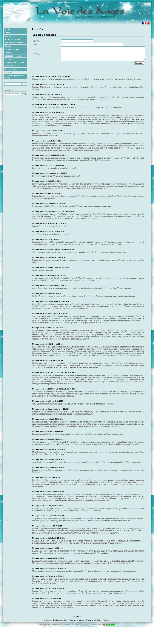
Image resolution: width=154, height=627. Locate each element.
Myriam (50, 576)
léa (49, 181)
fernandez (51, 223)
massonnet (52, 173)
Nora (49, 193)
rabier (50, 401)
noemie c (51, 231)
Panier (7, 33)
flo (48, 477)
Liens (79, 617)
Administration (97, 624)
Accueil (8, 30)
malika (50, 419)
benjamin (51, 155)
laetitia (50, 467)
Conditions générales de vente (14, 77)
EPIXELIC (87, 624)
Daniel (50, 548)
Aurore (50, 558)
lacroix (50, 131)
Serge (50, 431)
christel (50, 112)
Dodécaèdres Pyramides (14, 56)
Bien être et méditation (14, 43)
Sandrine (51, 275)
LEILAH (51, 344)
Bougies (8, 46)
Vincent (51, 84)
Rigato (50, 439)
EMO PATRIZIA (53, 76)
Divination (9, 53)
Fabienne (51, 285)
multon (50, 165)
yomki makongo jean (56, 104)
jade (49, 141)
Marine (50, 588)
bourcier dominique (55, 249)
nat (49, 598)
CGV (74, 617)
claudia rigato (53, 301)
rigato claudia (53, 313)
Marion (50, 491)
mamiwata (51, 568)
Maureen (51, 449)
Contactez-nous (11, 69)
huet (49, 526)
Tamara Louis (53, 267)
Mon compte (10, 36)
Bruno (50, 328)
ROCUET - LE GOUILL (56, 372)
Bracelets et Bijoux (12, 49)
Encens (8, 59)
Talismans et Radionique (14, 63)
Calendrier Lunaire (12, 66)
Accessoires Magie (12, 39)
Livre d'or (8, 72)
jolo (49, 239)
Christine (51, 538)
